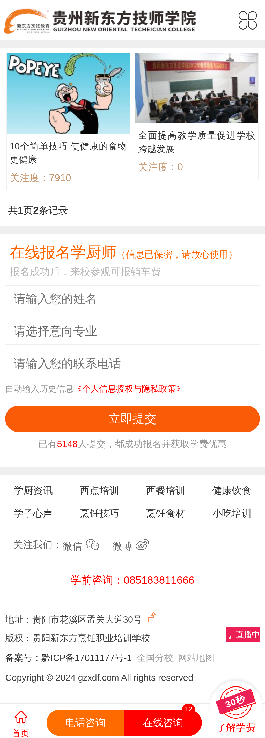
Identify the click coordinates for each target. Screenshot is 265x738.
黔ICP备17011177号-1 (86, 658)
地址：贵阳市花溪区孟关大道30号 (81, 617)
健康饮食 (232, 490)
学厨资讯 (33, 490)
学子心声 (33, 513)
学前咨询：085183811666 (132, 580)
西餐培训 (165, 490)
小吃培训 (232, 513)
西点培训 (99, 490)
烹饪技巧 (99, 513)
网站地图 (196, 658)
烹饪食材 (165, 513)
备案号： (23, 658)
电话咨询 (85, 722)
